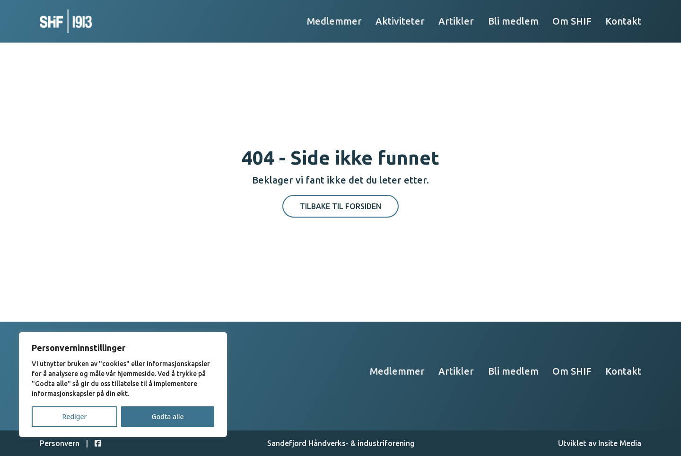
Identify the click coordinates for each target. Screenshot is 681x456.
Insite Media (619, 443)
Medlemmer (334, 21)
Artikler (456, 21)
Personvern (59, 443)
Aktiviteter (400, 21)
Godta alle (167, 416)
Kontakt (623, 21)
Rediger (74, 416)
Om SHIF (572, 21)
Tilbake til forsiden (340, 206)
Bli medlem (513, 21)
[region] (123, 384)
